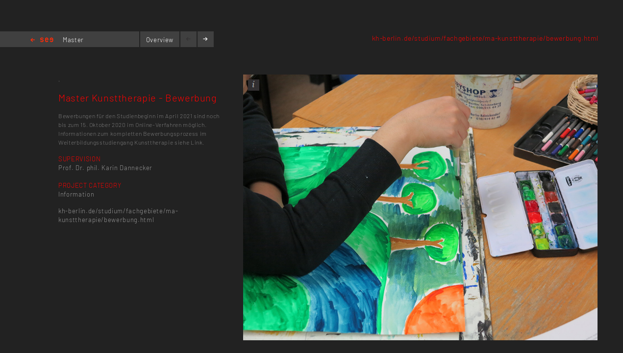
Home (41, 40)
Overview (160, 40)
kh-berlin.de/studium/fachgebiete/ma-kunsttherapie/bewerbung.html (485, 38)
